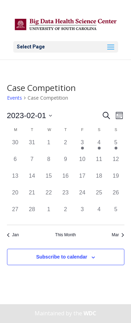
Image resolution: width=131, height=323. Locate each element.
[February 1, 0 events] (49, 146)
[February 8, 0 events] (49, 163)
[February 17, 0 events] (82, 180)
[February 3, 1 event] (82, 146)
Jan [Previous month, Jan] (13, 234)
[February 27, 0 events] (15, 213)
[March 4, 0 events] (99, 213)
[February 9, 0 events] (65, 163)
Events (14, 97)
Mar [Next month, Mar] (118, 234)
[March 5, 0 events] (116, 213)
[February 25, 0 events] (99, 197)
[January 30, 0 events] (15, 146)
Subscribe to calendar (61, 257)
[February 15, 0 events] (49, 180)
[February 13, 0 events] (15, 180)
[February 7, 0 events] (32, 163)
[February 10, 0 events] (82, 163)
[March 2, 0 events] (65, 213)
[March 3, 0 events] (82, 213)
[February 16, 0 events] (65, 180)
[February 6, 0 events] (15, 163)
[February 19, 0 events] (116, 180)
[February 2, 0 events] (65, 146)
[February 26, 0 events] (116, 197)
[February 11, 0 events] (99, 163)
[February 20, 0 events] (15, 197)
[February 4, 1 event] (99, 146)
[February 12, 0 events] (116, 163)
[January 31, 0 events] (32, 146)
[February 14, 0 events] (32, 180)
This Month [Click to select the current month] (65, 234)
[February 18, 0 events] (99, 180)
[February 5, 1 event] (116, 146)
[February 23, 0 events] (65, 197)
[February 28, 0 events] (32, 213)
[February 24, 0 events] (82, 197)
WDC (89, 313)
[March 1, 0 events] (49, 213)
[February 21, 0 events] (32, 197)
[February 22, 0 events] (49, 197)
